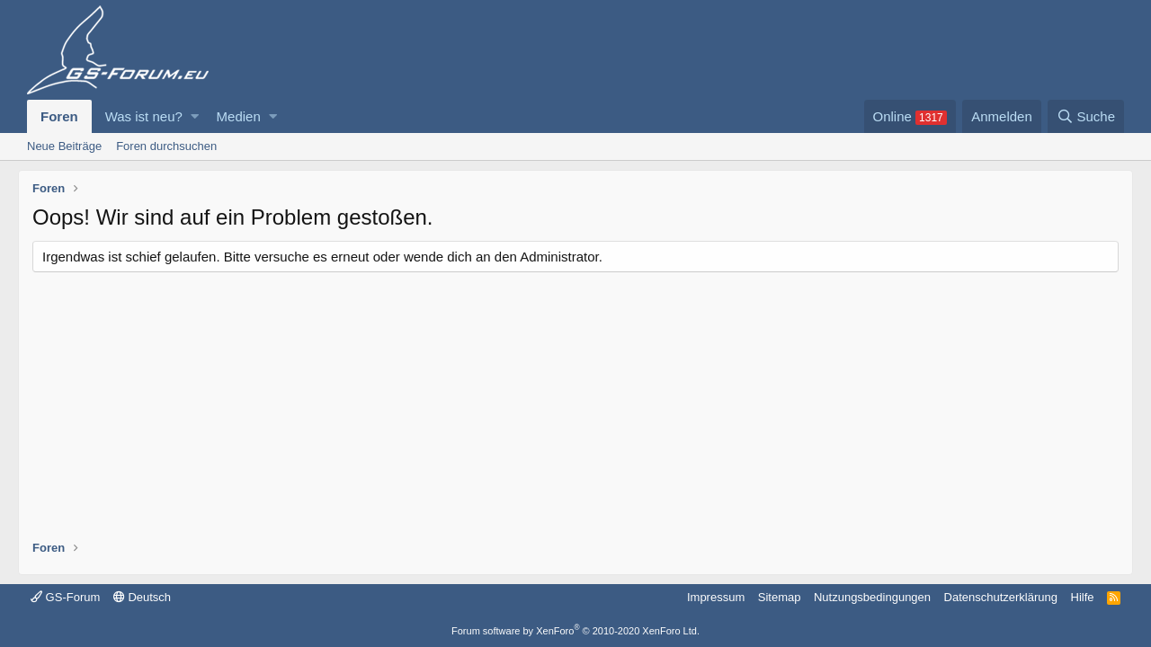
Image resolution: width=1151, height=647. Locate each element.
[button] (194, 116)
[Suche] (1086, 116)
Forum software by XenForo (575, 630)
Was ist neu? (144, 116)
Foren (59, 116)
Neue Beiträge (64, 146)
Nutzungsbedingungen (872, 597)
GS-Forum (65, 597)
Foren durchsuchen (166, 146)
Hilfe (1082, 597)
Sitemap (779, 597)
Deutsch (142, 597)
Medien (239, 116)
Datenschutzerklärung (1000, 597)
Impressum (716, 597)
